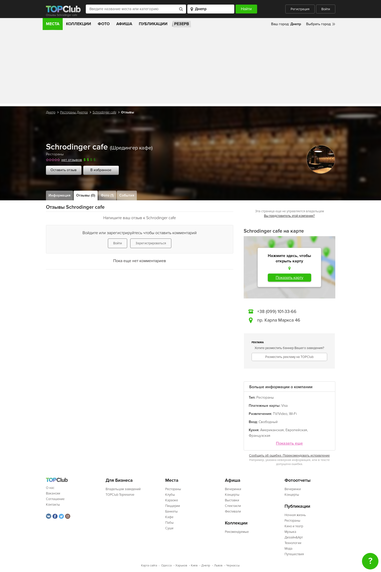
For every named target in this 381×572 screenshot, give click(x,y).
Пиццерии (172, 506)
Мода (288, 549)
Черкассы (233, 565)
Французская (259, 435)
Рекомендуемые (237, 532)
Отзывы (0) (85, 195)
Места (52, 23)
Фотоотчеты (298, 480)
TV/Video (280, 414)
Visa (284, 405)
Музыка (290, 532)
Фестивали (233, 511)
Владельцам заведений (123, 489)
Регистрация (300, 9)
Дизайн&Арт (294, 537)
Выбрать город (318, 24)
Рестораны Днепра (74, 112)
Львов (218, 565)
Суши (169, 528)
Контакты (53, 505)
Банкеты (171, 511)
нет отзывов (71, 160)
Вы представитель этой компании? (289, 216)
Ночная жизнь (295, 515)
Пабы (169, 523)
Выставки (232, 500)
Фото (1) (107, 195)
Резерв (181, 23)
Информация (59, 195)
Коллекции (78, 23)
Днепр (50, 112)
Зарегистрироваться (151, 243)
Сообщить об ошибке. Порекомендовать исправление (289, 456)
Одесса (166, 565)
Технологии (293, 543)
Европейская (296, 430)
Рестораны (55, 154)
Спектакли (233, 506)
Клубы (170, 495)
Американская (272, 430)
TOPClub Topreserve (120, 495)
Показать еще (289, 443)
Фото (104, 23)
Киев (194, 565)
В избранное (100, 170)
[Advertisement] (190, 68)
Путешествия (294, 554)
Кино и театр (294, 526)
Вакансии (53, 493)
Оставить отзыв (64, 170)
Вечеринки (233, 489)
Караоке (171, 500)
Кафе (169, 517)
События (126, 195)
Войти (325, 9)
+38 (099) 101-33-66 (276, 311)
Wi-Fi (293, 414)
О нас (50, 488)
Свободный (268, 422)
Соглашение (55, 499)
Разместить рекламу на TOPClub (289, 357)
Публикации (153, 23)
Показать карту (289, 277)
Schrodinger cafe (104, 112)
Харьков (181, 565)
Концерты (232, 495)
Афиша (124, 23)
